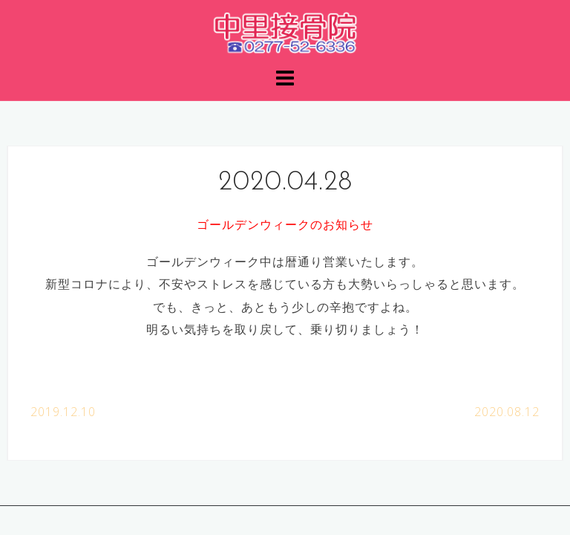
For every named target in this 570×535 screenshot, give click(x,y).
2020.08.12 (507, 411)
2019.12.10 (63, 411)
